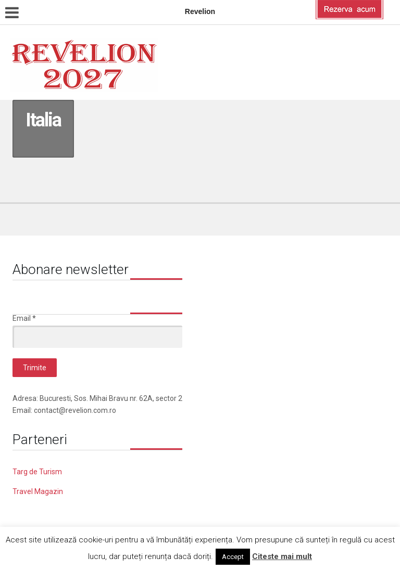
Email (24, 318)
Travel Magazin (37, 491)
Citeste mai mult (282, 556)
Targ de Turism (37, 472)
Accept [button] (233, 557)
